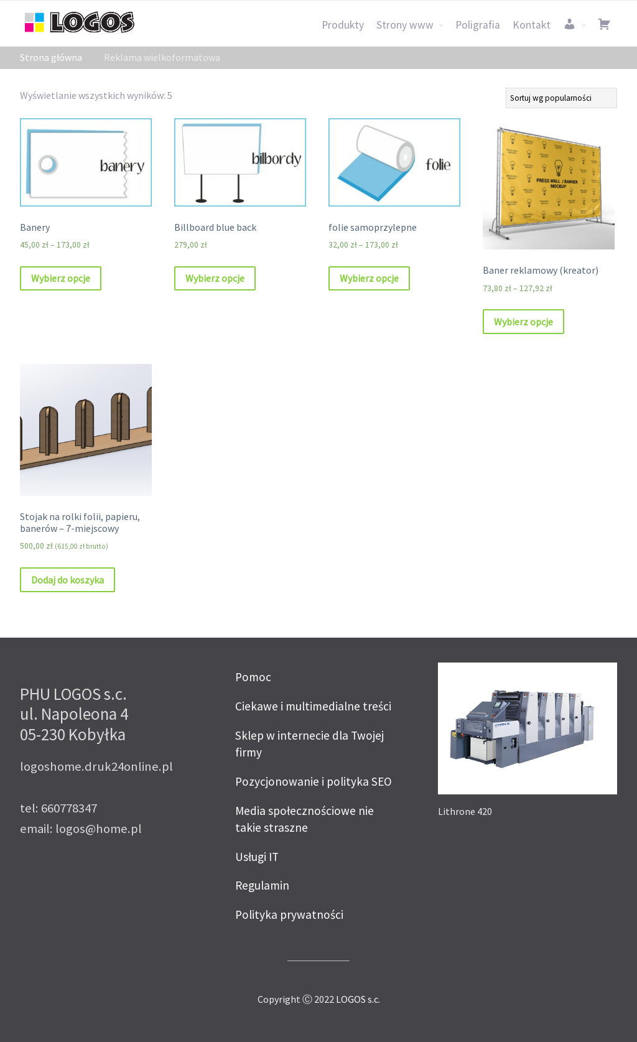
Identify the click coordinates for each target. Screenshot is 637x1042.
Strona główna (51, 57)
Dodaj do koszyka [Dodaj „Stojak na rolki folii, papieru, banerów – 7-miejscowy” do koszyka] (67, 580)
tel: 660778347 (58, 808)
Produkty (343, 25)
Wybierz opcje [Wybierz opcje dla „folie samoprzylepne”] (369, 278)
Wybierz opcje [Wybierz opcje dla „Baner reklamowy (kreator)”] (523, 321)
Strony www (405, 25)
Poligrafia (477, 25)
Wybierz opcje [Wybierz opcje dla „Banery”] (60, 278)
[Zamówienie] (561, 98)
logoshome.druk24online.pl (96, 766)
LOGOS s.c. (358, 999)
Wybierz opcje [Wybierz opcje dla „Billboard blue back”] (214, 278)
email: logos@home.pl (81, 829)
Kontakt (532, 25)
